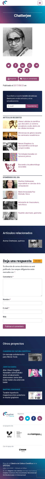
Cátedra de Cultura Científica (22, 463)
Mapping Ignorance (11, 389)
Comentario (8, 277)
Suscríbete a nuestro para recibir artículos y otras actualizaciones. (22, 98)
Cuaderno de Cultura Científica (16, 351)
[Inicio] (5, 3)
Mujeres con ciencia (15, 471)
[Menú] (40, 3)
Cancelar (38, 261)
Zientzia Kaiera (9, 367)
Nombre (7, 299)
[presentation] (22, 124)
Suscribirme (31, 106)
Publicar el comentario (14, 326)
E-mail (6, 308)
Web (4, 317)
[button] (8, 65)
